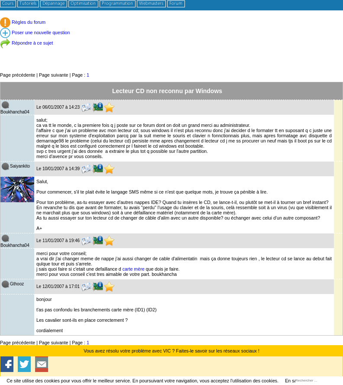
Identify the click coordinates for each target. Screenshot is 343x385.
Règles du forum (22, 22)
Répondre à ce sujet (26, 42)
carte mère (134, 269)
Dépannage (53, 3)
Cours (7, 3)
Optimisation (83, 3)
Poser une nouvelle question (35, 32)
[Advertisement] (171, 52)
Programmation (117, 3)
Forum (175, 3)
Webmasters (151, 3)
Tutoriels (27, 3)
